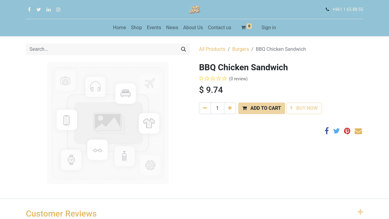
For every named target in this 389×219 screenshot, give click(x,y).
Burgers (240, 49)
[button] (261, 108)
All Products (212, 49)
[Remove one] (205, 108)
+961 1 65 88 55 (347, 9)
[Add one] (230, 108)
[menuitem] (120, 28)
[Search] (183, 49)
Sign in (268, 27)
